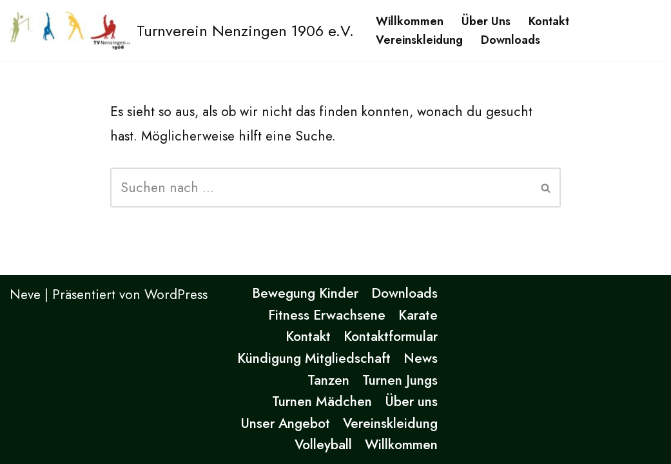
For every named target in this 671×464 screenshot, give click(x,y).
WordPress (176, 294)
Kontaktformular (391, 336)
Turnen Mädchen (322, 401)
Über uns (486, 21)
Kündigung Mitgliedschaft (314, 358)
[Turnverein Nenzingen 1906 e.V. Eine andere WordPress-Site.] (182, 31)
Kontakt (549, 21)
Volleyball (323, 444)
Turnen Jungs (400, 380)
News (421, 358)
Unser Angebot (285, 423)
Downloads (510, 40)
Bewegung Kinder (305, 293)
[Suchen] (321, 188)
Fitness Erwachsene (326, 315)
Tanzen (328, 380)
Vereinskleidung (419, 40)
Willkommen (409, 21)
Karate (418, 315)
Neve (25, 294)
